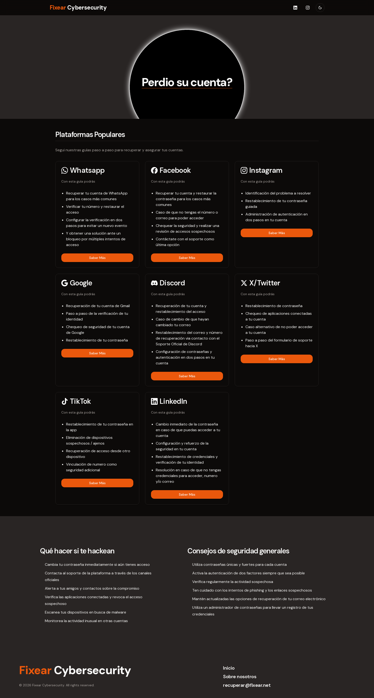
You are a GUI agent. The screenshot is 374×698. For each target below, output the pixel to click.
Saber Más (97, 258)
